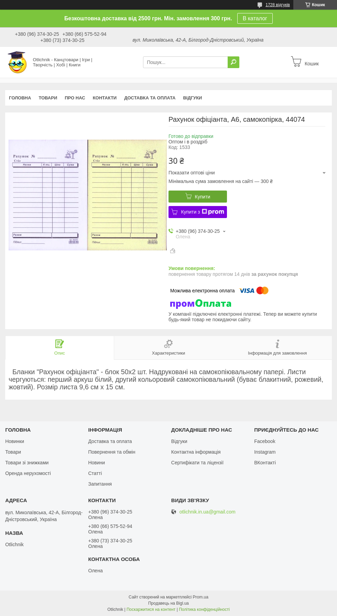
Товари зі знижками (26, 462)
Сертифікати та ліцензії (197, 462)
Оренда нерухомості (28, 473)
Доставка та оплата (149, 97)
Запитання (100, 484)
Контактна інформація (196, 452)
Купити (202, 196)
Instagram (264, 452)
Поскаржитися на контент (151, 609)
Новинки (14, 441)
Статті (95, 473)
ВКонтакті (265, 462)
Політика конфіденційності (204, 609)
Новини (96, 462)
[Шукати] (233, 62)
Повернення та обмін (111, 452)
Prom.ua (200, 597)
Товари (48, 97)
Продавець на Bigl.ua (168, 603)
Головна (20, 97)
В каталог (255, 18)
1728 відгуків (277, 4)
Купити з (202, 212)
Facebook (264, 441)
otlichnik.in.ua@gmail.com (208, 512)
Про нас (75, 97)
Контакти (105, 97)
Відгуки (192, 97)
